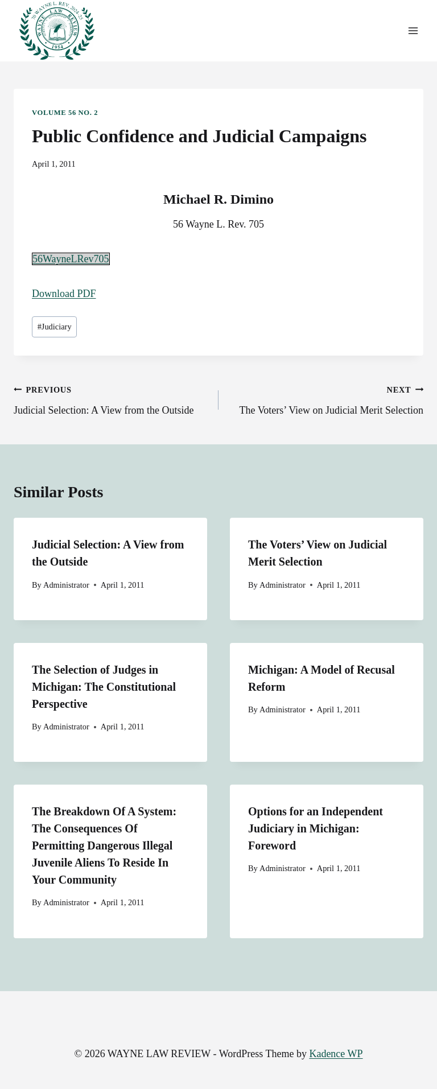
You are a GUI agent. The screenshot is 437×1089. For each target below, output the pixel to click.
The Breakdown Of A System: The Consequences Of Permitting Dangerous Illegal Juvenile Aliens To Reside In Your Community (104, 845)
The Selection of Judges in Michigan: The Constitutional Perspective (104, 686)
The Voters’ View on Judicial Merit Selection (326, 398)
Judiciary (55, 326)
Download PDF (64, 293)
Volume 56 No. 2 (65, 113)
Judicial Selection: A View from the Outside (111, 398)
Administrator (66, 584)
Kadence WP (335, 1053)
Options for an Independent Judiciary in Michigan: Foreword (315, 828)
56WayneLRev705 (70, 259)
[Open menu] (412, 31)
